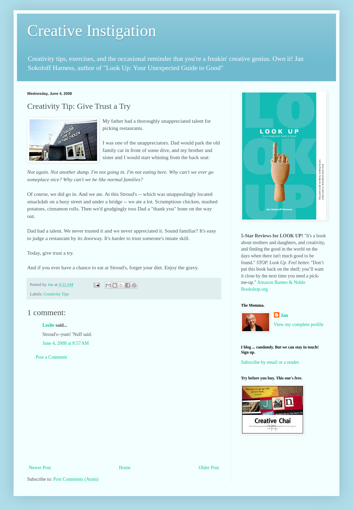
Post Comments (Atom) (75, 479)
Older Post (209, 467)
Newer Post (40, 467)
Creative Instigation (91, 30)
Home (125, 467)
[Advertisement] (124, 412)
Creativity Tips (56, 294)
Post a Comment (51, 357)
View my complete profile (299, 324)
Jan (284, 315)
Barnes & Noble (290, 282)
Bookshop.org (254, 289)
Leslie (48, 325)
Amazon (265, 282)
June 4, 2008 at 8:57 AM (65, 343)
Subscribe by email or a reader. (270, 362)
